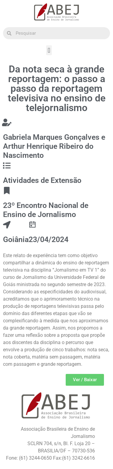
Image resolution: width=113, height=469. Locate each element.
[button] (49, 50)
